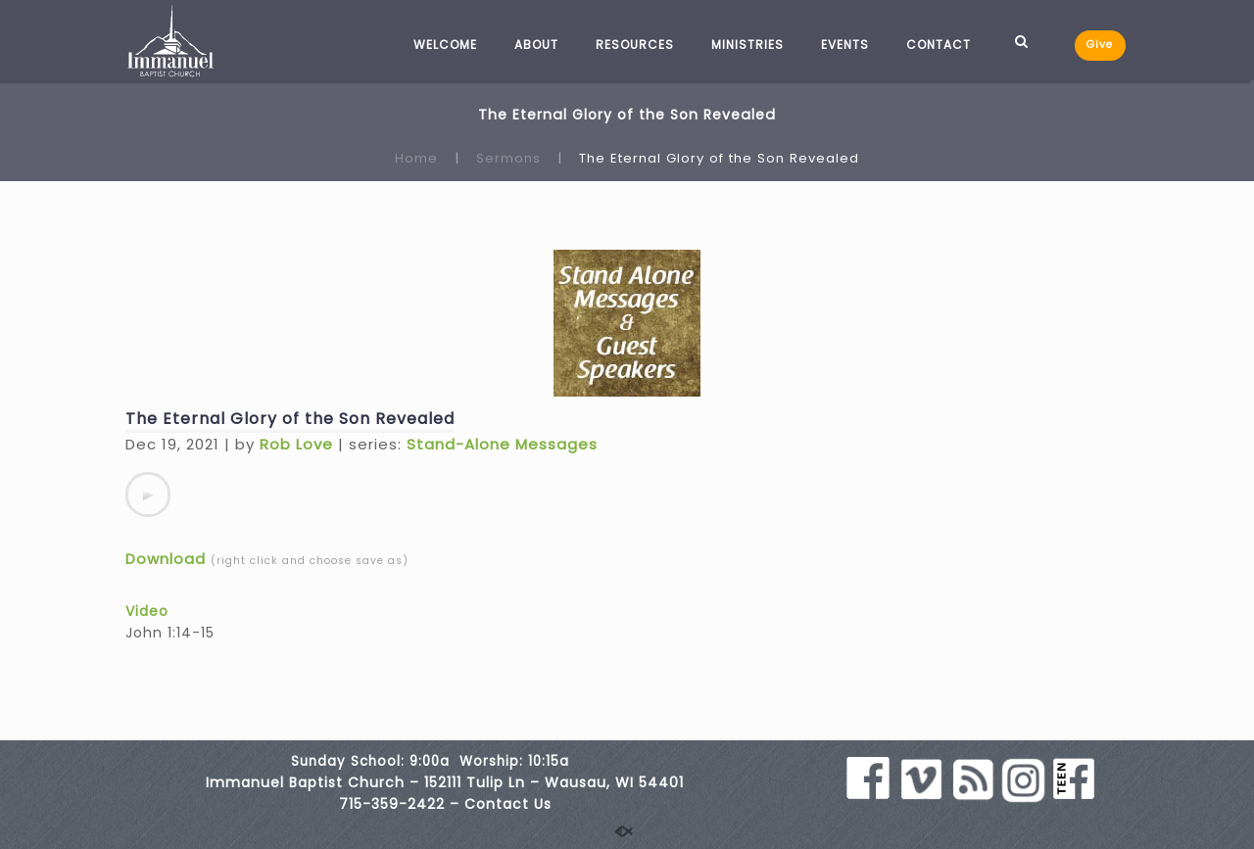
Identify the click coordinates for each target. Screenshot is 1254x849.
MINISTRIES (747, 44)
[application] (147, 494)
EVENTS (845, 44)
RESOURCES (635, 44)
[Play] (148, 494)
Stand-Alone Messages (502, 444)
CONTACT (938, 44)
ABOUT (536, 44)
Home (416, 158)
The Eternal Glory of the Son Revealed (290, 418)
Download (165, 558)
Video (147, 611)
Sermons (508, 158)
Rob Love (296, 444)
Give (1099, 44)
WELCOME (445, 44)
